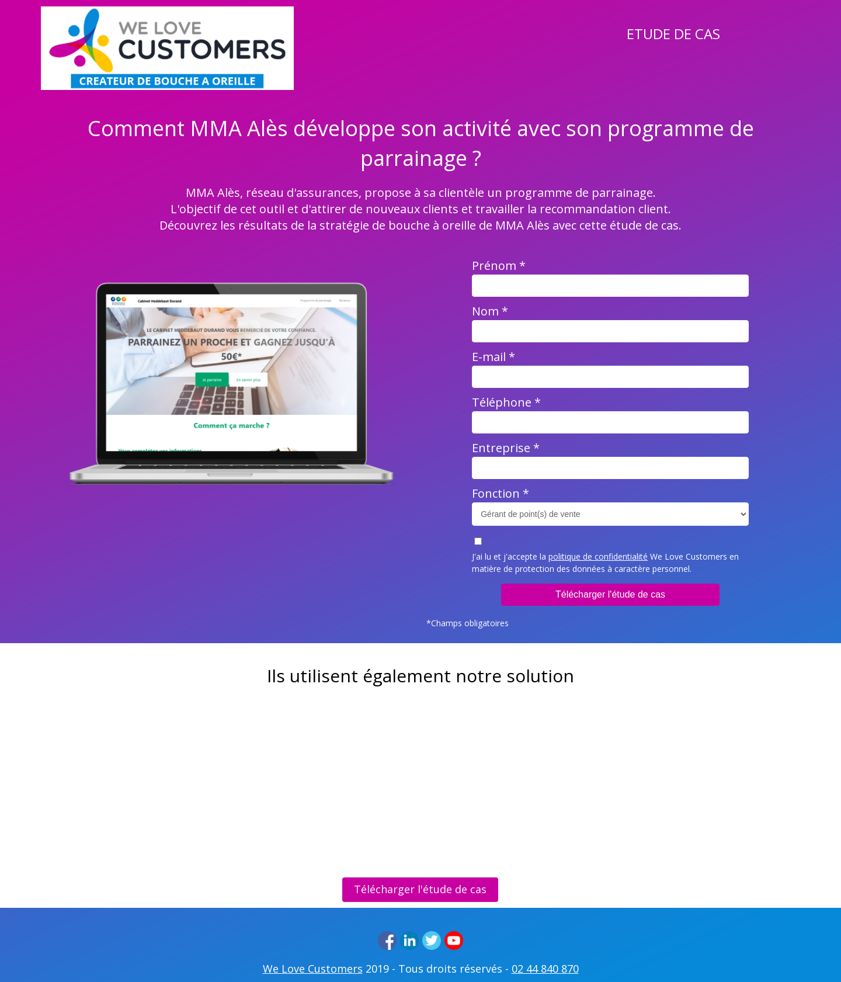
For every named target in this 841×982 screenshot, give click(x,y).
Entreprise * (506, 448)
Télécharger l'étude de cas (610, 594)
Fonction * (500, 493)
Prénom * (499, 265)
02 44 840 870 (545, 969)
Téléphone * (506, 402)
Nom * (490, 311)
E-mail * (493, 357)
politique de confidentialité (598, 556)
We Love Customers (313, 969)
